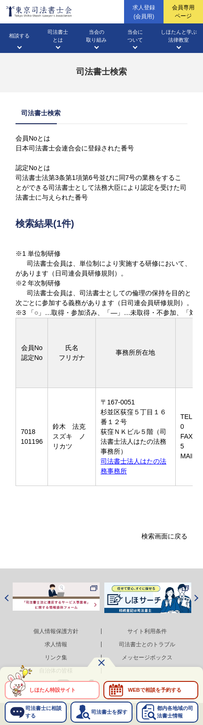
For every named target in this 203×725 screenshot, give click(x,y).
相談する (19, 35)
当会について (135, 36)
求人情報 (56, 644)
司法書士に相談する (43, 711)
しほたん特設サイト (52, 690)
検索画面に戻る (164, 536)
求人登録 (144, 12)
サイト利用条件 (147, 631)
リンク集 (56, 657)
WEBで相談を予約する (154, 690)
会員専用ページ (183, 11)
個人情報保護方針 (55, 631)
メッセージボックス (147, 657)
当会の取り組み (96, 36)
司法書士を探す (109, 712)
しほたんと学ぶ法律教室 (179, 36)
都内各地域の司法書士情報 (175, 711)
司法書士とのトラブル (147, 644)
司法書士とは (57, 36)
